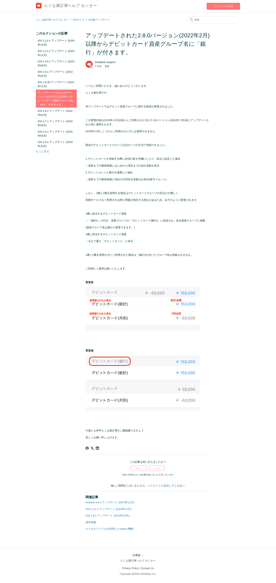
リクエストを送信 (223, 6)
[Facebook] (87, 448)
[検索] (213, 19)
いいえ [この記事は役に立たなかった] (157, 468)
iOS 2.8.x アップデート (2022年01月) (55, 112)
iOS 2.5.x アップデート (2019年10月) (55, 144)
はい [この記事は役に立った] (138, 468)
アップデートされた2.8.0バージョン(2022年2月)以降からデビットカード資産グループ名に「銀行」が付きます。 (56, 98)
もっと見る (42, 151)
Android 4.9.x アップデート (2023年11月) (110, 502)
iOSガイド (79, 19)
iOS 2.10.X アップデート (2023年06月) (56, 63)
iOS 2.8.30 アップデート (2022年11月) (56, 84)
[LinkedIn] (97, 448)
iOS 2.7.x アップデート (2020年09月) (55, 123)
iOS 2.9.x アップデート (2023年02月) (55, 73)
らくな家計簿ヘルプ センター (52, 19)
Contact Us (147, 568)
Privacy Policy (130, 568)
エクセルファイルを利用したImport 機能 (109, 528)
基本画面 (91, 522)
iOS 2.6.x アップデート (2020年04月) (55, 133)
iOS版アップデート (99, 19)
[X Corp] (92, 448)
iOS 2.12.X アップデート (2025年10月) (56, 42)
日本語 (138, 555)
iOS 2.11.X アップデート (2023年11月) (56, 53)
